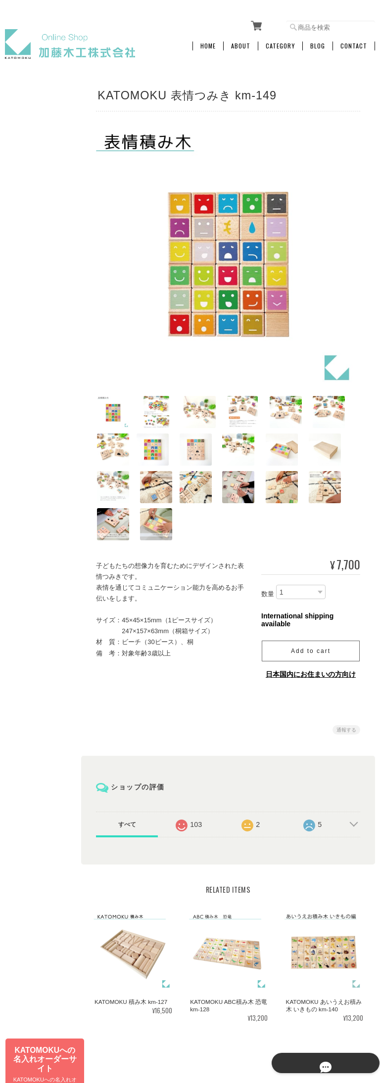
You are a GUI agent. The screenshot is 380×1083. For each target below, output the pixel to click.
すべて (130, 783)
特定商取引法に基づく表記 (38, 585)
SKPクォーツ (29, 250)
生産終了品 (26, 439)
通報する (346, 689)
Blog (317, 43)
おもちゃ (23, 377)
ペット (20, 397)
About (240, 43)
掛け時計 (23, 208)
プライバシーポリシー (265, 1032)
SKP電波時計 (29, 271)
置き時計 (23, 313)
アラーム (23, 292)
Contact (353, 43)
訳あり (20, 419)
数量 (267, 553)
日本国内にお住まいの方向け (311, 633)
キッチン (23, 355)
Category (280, 43)
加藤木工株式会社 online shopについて (174, 1032)
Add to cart (311, 609)
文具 (17, 187)
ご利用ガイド (29, 560)
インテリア (26, 334)
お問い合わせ (29, 610)
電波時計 (23, 229)
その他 (20, 461)
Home (208, 43)
